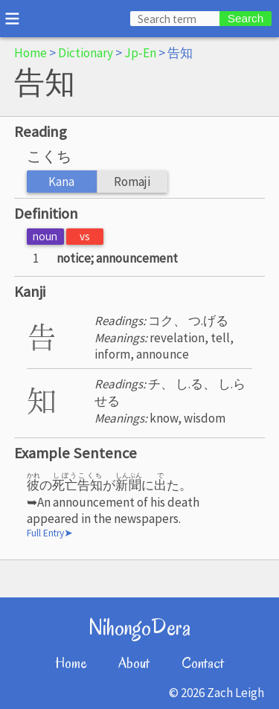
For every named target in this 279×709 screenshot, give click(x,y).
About (134, 663)
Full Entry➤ (50, 533)
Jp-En (140, 53)
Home (30, 53)
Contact (203, 663)
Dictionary (85, 53)
